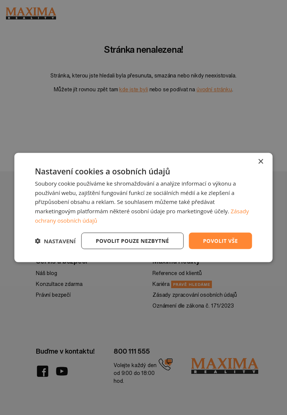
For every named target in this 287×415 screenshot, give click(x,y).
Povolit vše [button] (220, 240)
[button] (55, 241)
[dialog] (143, 207)
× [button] (260, 161)
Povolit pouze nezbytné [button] (132, 240)
